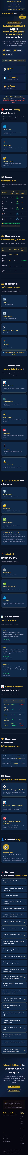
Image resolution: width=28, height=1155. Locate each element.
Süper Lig (5, 1135)
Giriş (22, 14)
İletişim (22, 1143)
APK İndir (5, 574)
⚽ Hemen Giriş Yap (14, 1086)
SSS (21, 1140)
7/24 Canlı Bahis (22, 10)
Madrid (10, 13)
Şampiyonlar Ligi (7, 1141)
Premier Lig (5, 1138)
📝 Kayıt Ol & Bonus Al (14, 1090)
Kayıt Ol (22, 17)
